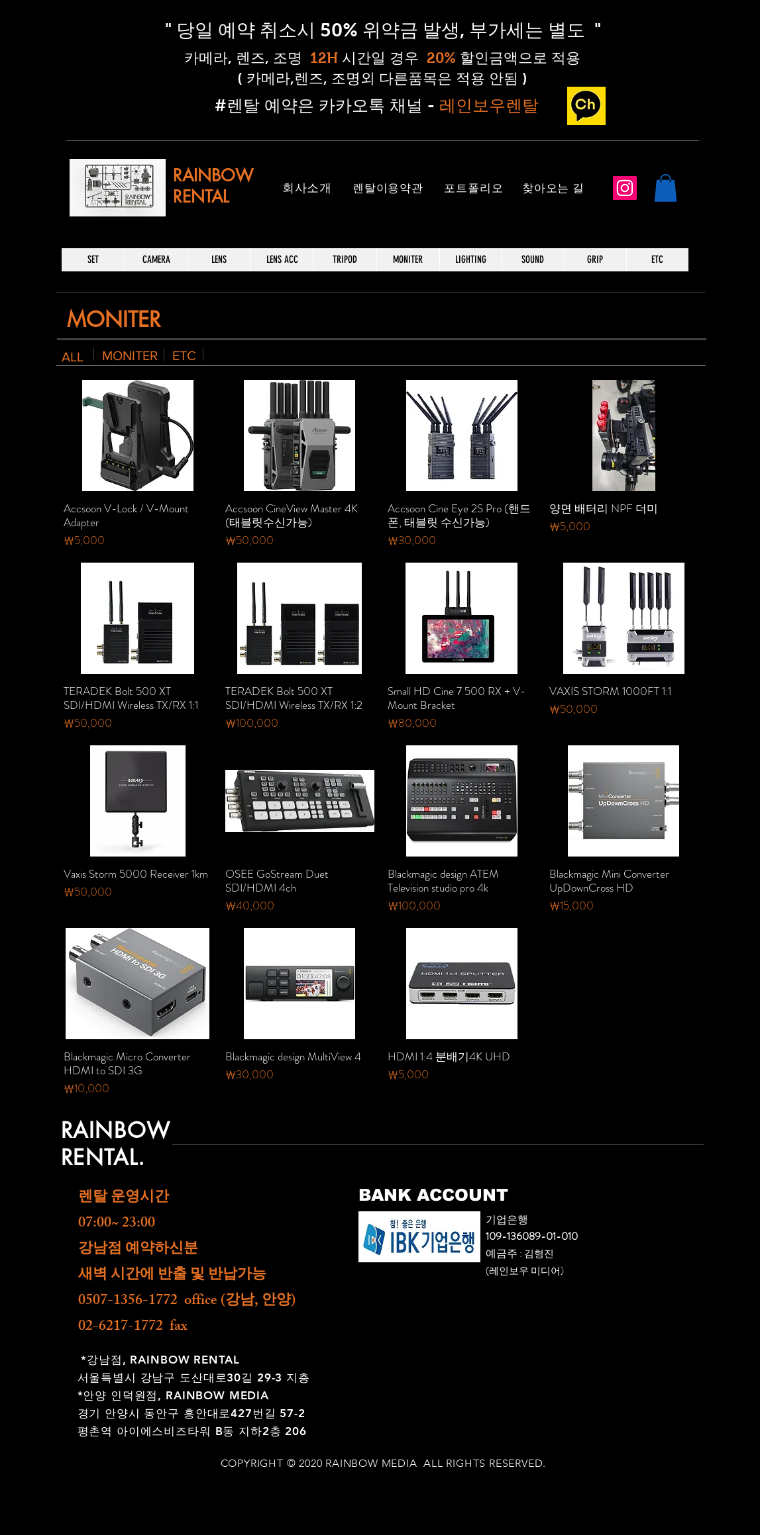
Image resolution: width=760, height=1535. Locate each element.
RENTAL (201, 196)
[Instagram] (625, 188)
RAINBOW (213, 175)
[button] (665, 188)
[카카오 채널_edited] (586, 106)
